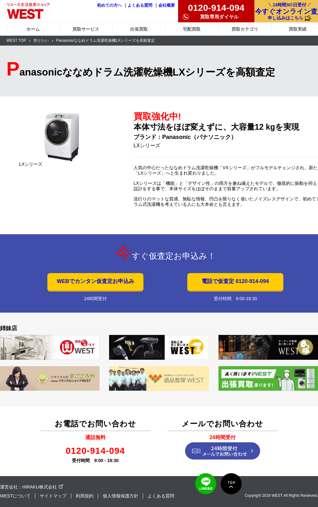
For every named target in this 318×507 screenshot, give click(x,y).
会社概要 (166, 5)
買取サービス (86, 29)
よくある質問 (140, 5)
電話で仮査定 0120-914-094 (235, 281)
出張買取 (139, 29)
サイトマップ (53, 495)
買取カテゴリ (245, 29)
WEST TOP (16, 40)
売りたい (41, 40)
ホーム (33, 29)
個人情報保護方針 (120, 495)
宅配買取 (192, 29)
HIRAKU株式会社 (39, 486)
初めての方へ (109, 5)
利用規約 (84, 495)
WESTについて (15, 495)
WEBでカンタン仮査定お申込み (95, 281)
